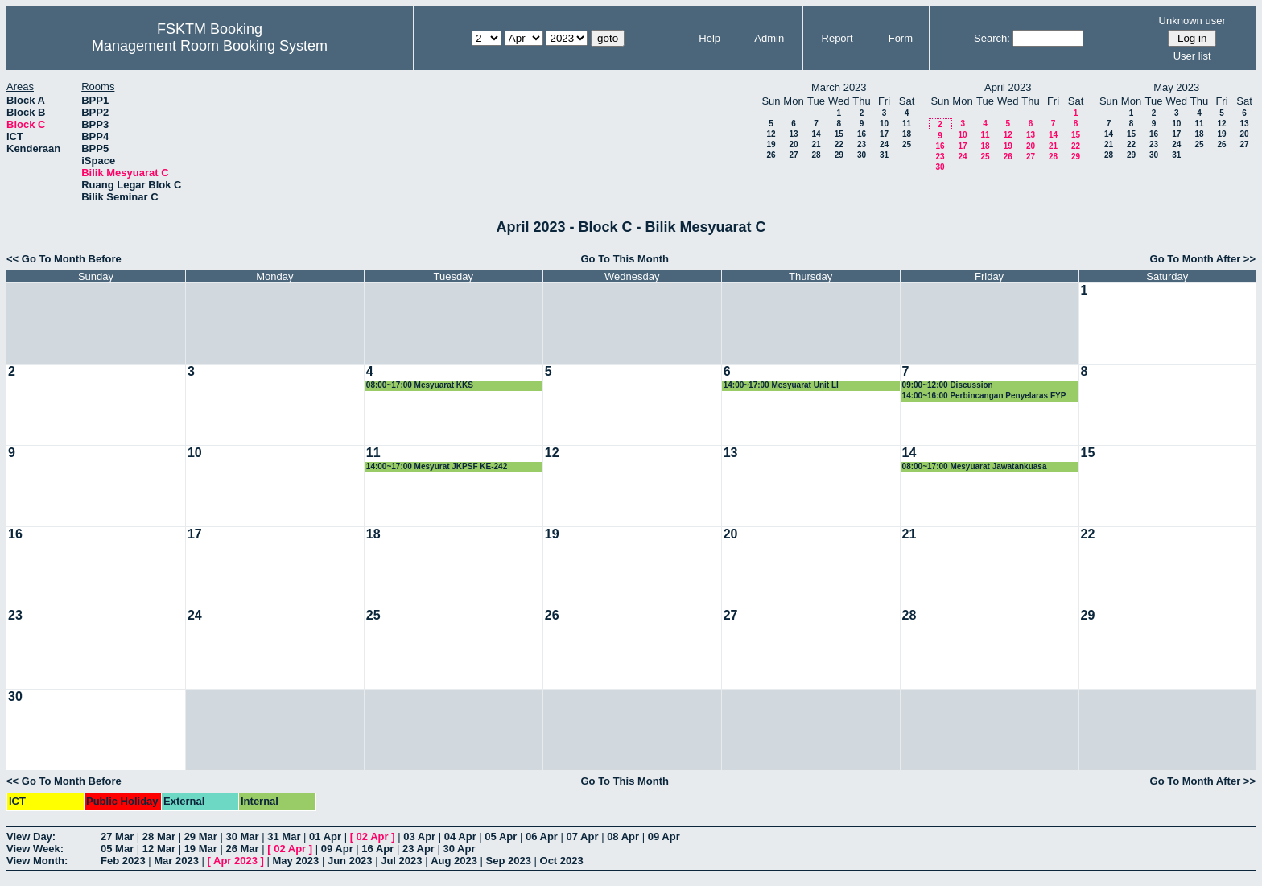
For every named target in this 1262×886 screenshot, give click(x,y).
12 (770, 134)
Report (837, 38)
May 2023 (295, 861)
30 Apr (459, 849)
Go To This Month (624, 259)
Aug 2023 (454, 861)
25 (906, 144)
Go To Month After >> (1203, 259)
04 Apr (460, 836)
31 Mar (283, 836)
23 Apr (418, 849)
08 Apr (623, 836)
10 (884, 123)
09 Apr (664, 836)
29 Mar (200, 836)
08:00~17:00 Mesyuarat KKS (419, 385)
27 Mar (117, 836)
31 (884, 154)
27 (793, 154)
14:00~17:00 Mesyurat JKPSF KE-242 (436, 466)
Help (709, 38)
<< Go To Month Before (64, 259)
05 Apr (501, 836)
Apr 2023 (235, 861)
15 (839, 134)
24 (884, 144)
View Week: (35, 849)
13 (793, 134)
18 (906, 134)
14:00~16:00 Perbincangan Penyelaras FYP (984, 395)
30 (861, 154)
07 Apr (583, 836)
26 (770, 154)
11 (906, 123)
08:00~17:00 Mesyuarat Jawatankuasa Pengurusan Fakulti (974, 467)
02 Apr (373, 836)
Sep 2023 (508, 861)
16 (861, 134)
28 (815, 154)
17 (884, 134)
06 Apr (542, 836)
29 (839, 154)
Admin (769, 38)
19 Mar (200, 849)
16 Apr (377, 849)
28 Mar (158, 836)
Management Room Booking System (210, 46)
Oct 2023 (562, 861)
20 (793, 144)
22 (839, 144)
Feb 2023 (123, 861)
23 (861, 144)
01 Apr (325, 836)
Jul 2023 (401, 861)
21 (815, 144)
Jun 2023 (350, 861)
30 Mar (241, 836)
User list (1192, 56)
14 (815, 134)
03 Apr (419, 836)
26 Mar (241, 849)
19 (770, 144)
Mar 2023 (176, 861)
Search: (992, 38)
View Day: (31, 836)
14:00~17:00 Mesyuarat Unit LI (781, 385)
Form (901, 38)
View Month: (37, 861)
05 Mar (117, 849)
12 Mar (158, 849)
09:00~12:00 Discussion (947, 385)
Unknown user (1192, 20)
